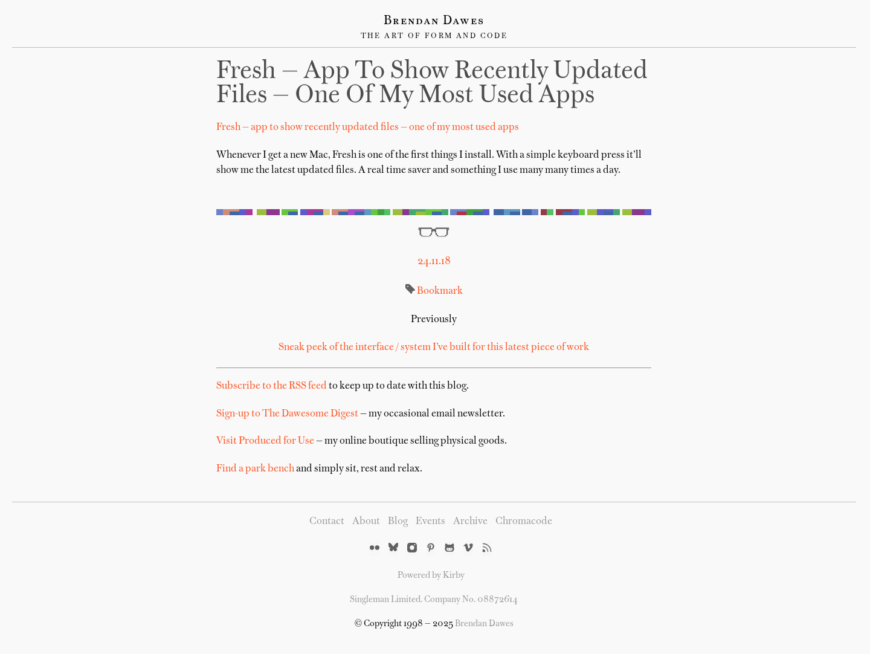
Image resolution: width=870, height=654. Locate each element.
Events (430, 521)
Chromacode (523, 521)
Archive (470, 521)
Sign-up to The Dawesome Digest (287, 414)
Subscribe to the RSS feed (271, 386)
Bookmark (440, 291)
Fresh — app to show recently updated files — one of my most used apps (432, 84)
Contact (326, 521)
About (366, 521)
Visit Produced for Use (265, 441)
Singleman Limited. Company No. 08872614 (434, 599)
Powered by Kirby (431, 575)
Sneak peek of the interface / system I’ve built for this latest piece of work (434, 347)
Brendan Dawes (434, 21)
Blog (398, 521)
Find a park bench (255, 469)
